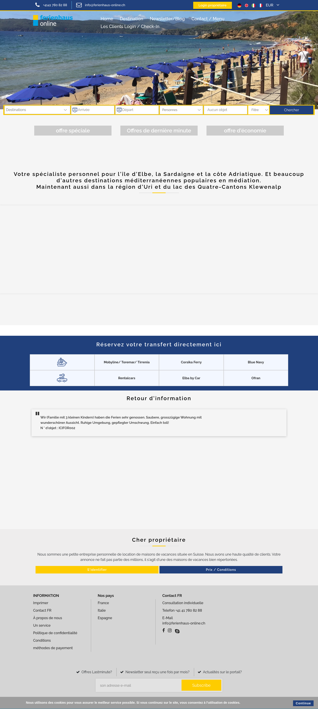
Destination (131, 18)
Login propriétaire (211, 5)
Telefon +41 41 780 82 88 (182, 610)
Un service (42, 625)
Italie (102, 610)
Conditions (42, 640)
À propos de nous (47, 617)
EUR (272, 5)
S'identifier (126, 570)
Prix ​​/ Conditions (191, 570)
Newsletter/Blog (167, 18)
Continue (303, 703)
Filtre (255, 110)
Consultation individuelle (182, 602)
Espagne (105, 617)
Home (107, 18)
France (103, 602)
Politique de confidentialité (55, 632)
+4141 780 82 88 (51, 5)
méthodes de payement (53, 647)
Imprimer (40, 602)
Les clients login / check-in (130, 26)
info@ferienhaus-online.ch (100, 5)
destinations (16, 110)
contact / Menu (207, 18)
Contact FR (42, 610)
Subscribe (201, 684)
